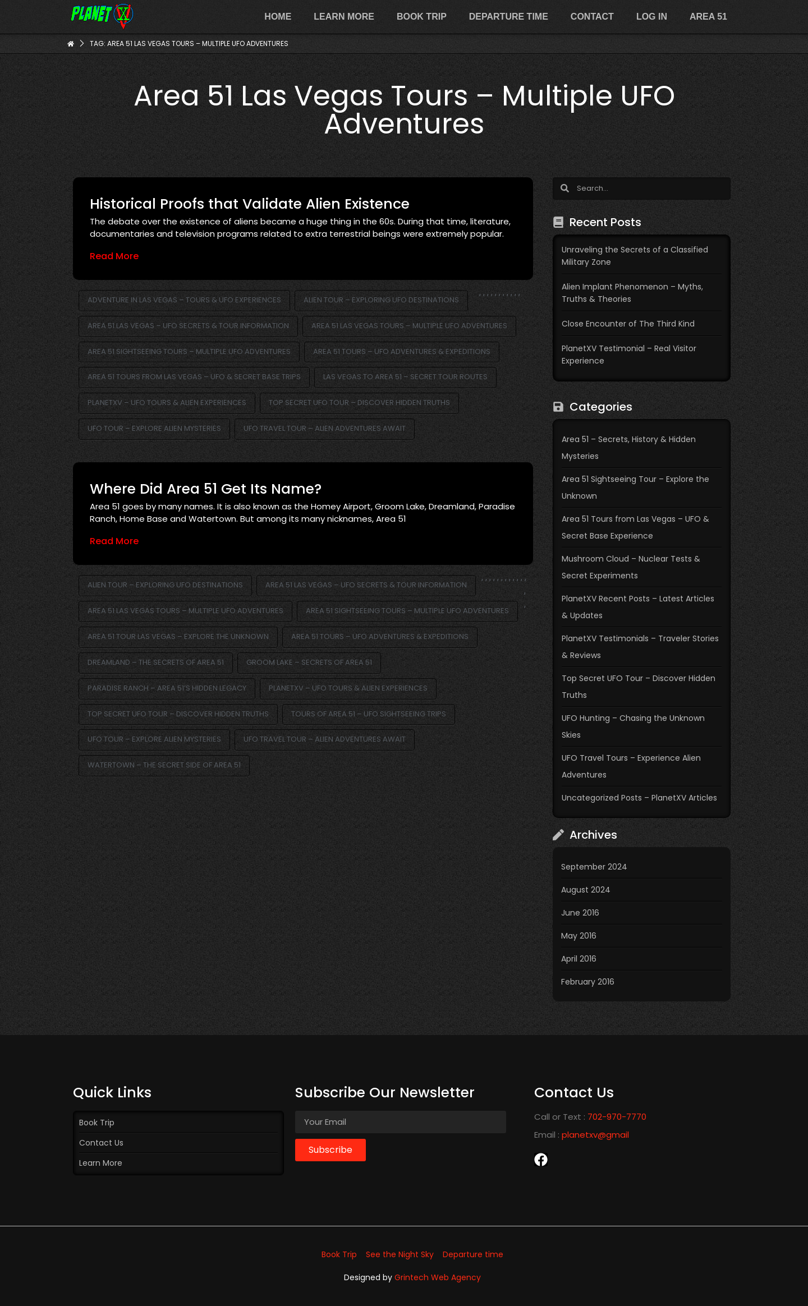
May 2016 (578, 935)
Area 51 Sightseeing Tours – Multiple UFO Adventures (189, 351)
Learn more (344, 16)
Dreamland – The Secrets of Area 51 (156, 662)
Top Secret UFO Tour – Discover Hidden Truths (359, 402)
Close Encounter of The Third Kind (628, 323)
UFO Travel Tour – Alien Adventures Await (325, 428)
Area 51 (708, 16)
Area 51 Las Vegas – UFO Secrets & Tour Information (188, 325)
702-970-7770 (616, 1117)
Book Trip (422, 16)
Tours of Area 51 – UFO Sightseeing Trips (368, 714)
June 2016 (580, 912)
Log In (651, 16)
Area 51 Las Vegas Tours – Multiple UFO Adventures (409, 325)
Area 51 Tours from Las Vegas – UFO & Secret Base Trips (194, 376)
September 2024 (594, 866)
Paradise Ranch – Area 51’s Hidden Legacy (167, 688)
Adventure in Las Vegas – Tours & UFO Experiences (184, 300)
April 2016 (578, 958)
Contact (592, 16)
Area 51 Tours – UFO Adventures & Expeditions (401, 351)
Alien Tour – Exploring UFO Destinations (381, 300)
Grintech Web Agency (437, 1277)
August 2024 (585, 889)
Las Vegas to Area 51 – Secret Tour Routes (405, 376)
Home (277, 16)
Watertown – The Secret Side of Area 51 (164, 765)
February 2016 (587, 981)
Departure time (508, 16)
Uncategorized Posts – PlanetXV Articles (639, 797)
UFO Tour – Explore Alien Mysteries (154, 428)
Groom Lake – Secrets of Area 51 (309, 662)
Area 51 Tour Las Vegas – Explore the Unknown (178, 636)
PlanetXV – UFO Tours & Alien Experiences (167, 402)
